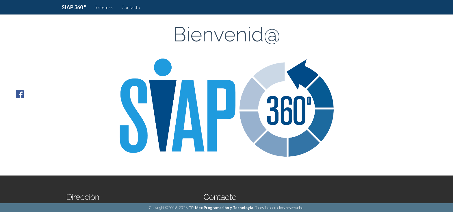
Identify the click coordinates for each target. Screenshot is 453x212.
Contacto (130, 7)
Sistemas (104, 7)
